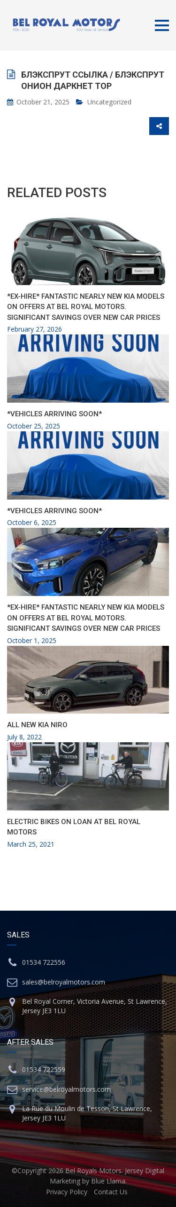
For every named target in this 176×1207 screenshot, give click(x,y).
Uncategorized (109, 101)
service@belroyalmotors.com (66, 1089)
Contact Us (111, 1191)
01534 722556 (43, 962)
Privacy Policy (66, 1191)
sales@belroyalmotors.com (63, 981)
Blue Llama (108, 1180)
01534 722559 (43, 1069)
